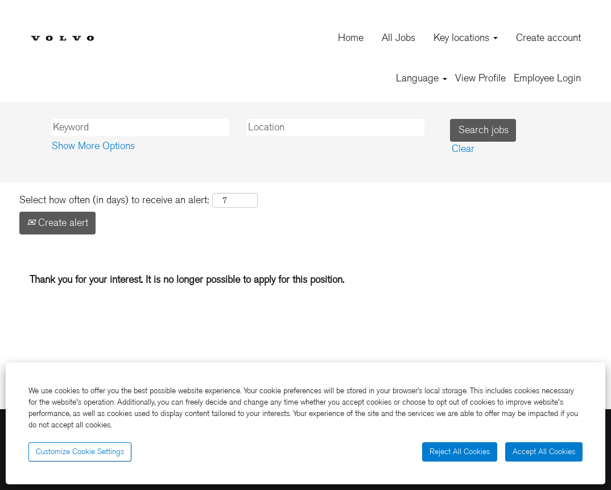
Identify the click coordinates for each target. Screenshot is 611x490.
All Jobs (398, 37)
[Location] (335, 127)
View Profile (480, 78)
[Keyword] (140, 127)
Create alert (57, 222)
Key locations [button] (466, 37)
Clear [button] (463, 148)
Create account (548, 37)
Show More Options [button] (93, 145)
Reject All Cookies (460, 451)
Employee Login (547, 78)
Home (351, 37)
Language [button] (421, 78)
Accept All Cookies (544, 451)
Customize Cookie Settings (80, 451)
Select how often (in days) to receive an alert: (114, 199)
